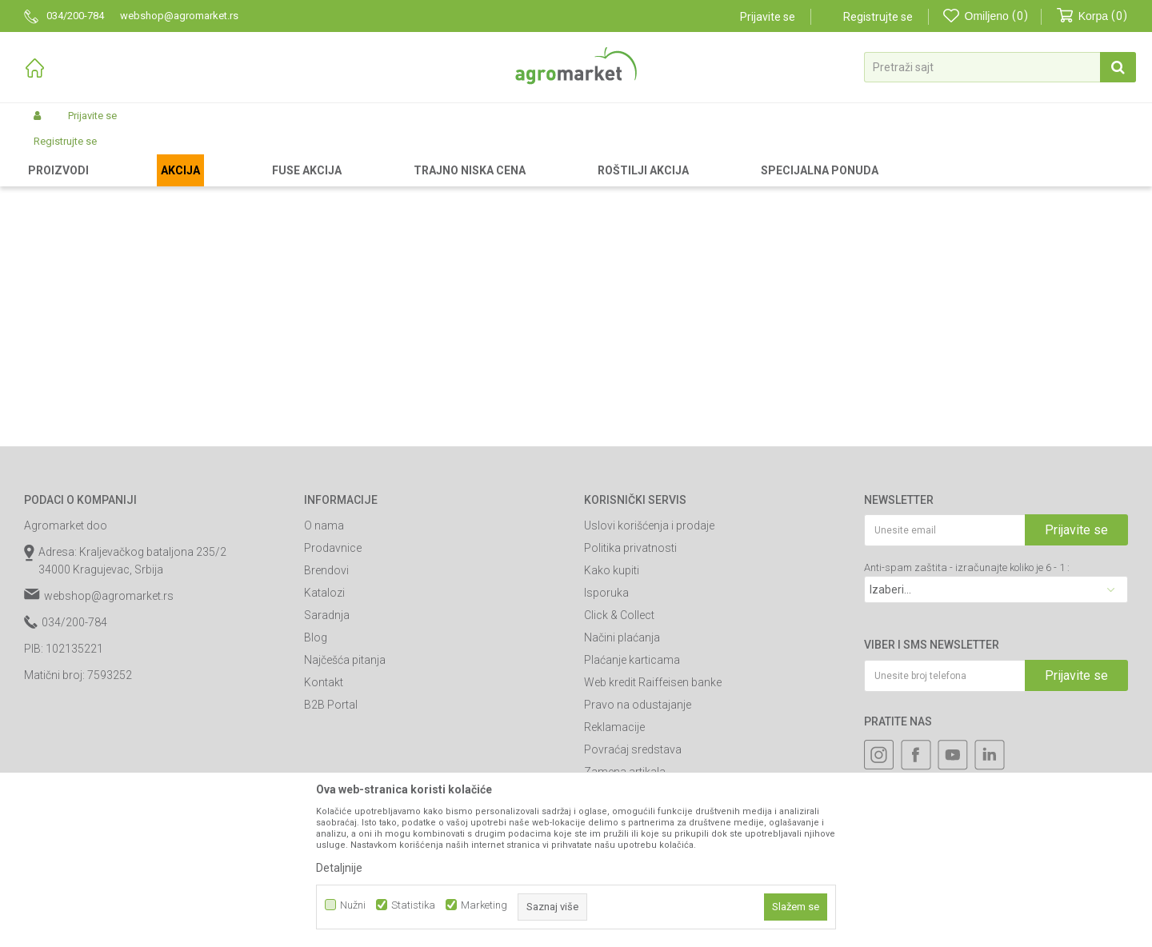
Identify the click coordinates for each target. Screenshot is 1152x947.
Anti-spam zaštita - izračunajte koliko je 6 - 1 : (967, 703)
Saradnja (327, 750)
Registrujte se (878, 16)
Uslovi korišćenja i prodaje (649, 660)
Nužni (353, 905)
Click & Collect (619, 750)
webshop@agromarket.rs (109, 731)
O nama (324, 660)
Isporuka (606, 727)
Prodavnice (333, 683)
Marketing (484, 905)
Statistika (413, 905)
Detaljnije (339, 867)
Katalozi (324, 727)
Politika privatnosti (630, 683)
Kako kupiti (611, 705)
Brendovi (326, 705)
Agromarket (50, 153)
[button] (1000, 67)
